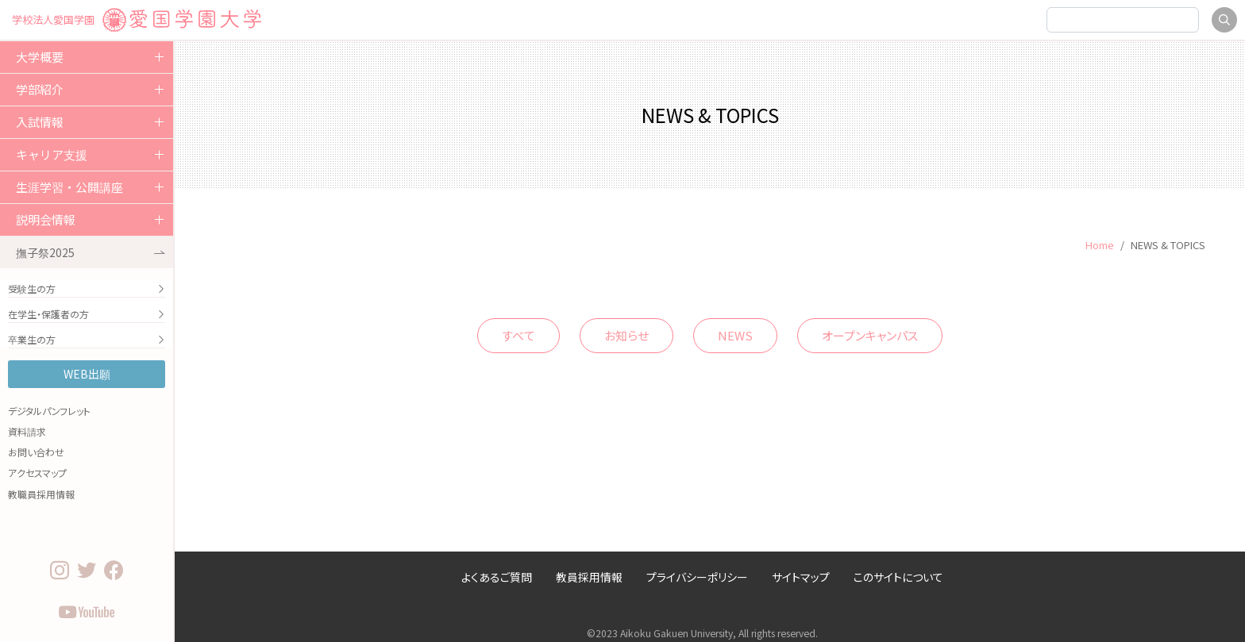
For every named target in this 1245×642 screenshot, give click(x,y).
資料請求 (27, 431)
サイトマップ (801, 577)
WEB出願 (87, 374)
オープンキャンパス (870, 335)
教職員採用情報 (41, 494)
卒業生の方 (86, 339)
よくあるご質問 (496, 577)
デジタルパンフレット (49, 410)
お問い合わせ (36, 452)
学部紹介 (40, 89)
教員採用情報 (589, 577)
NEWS (735, 335)
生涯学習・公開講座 (69, 187)
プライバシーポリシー (697, 577)
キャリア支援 (51, 154)
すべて (518, 335)
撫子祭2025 (90, 252)
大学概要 (40, 56)
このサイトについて (898, 577)
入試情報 (40, 121)
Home (1099, 244)
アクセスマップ (37, 472)
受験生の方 (86, 288)
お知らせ (626, 335)
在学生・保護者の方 (86, 314)
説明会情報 (45, 219)
